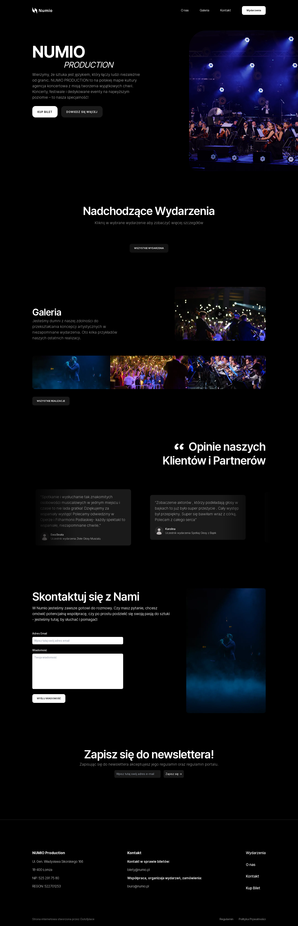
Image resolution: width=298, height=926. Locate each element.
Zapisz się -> (174, 774)
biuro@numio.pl (138, 886)
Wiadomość (39, 650)
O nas (185, 10)
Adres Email (39, 633)
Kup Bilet (253, 888)
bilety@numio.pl (138, 870)
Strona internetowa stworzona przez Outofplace (63, 919)
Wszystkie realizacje (51, 401)
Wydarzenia (253, 10)
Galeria (204, 10)
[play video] (220, 313)
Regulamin (226, 919)
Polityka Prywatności (252, 919)
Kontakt (225, 10)
